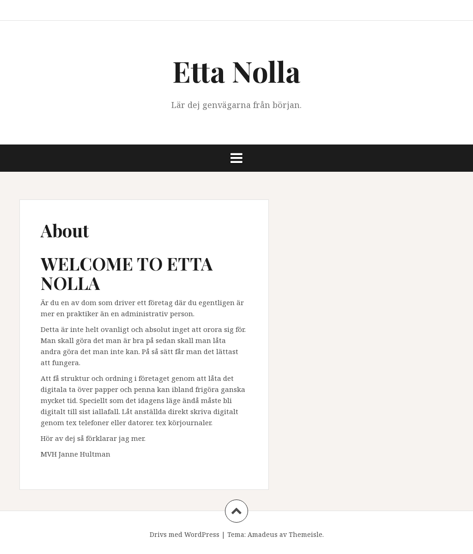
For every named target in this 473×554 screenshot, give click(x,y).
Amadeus (263, 534)
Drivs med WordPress (184, 534)
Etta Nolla (236, 71)
